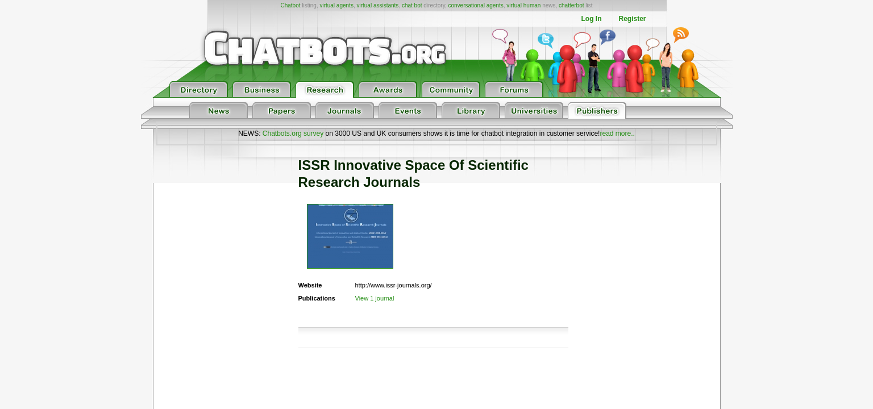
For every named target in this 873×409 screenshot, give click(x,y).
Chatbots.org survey (293, 133)
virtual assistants (377, 5)
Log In (591, 19)
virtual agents (336, 5)
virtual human (523, 5)
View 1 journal (374, 298)
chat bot (412, 5)
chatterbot (571, 5)
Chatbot (290, 5)
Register (632, 19)
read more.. (617, 133)
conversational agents (475, 5)
